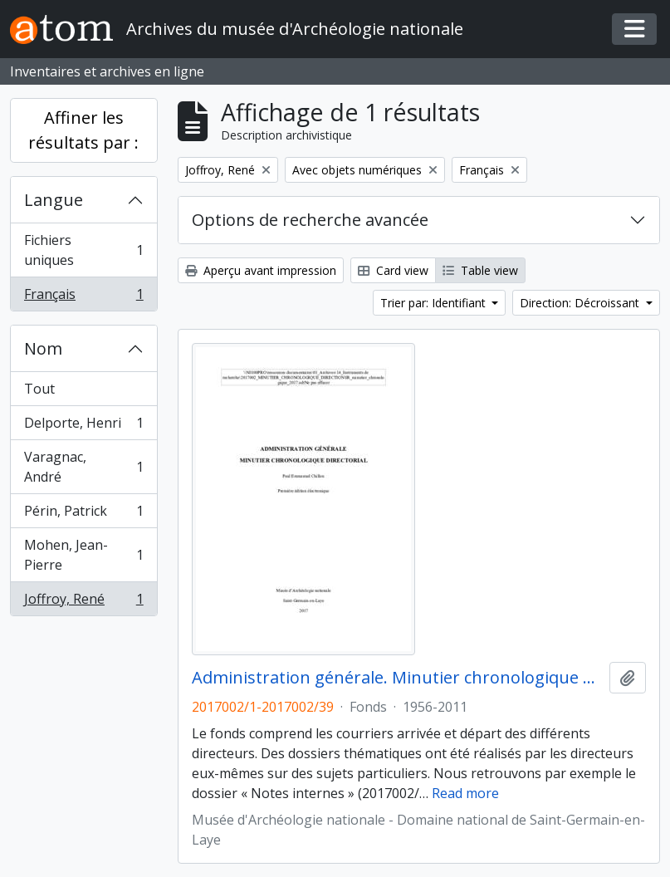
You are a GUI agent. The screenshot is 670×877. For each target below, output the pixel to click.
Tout (39, 389)
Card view (393, 270)
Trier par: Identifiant (434, 303)
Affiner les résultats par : (83, 130)
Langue (53, 200)
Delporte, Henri (83, 426)
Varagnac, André (83, 467)
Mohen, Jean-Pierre (83, 555)
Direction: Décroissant (581, 303)
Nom (43, 348)
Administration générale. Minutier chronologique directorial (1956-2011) (397, 678)
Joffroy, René (83, 602)
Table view (480, 270)
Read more (465, 793)
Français (83, 297)
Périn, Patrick (83, 514)
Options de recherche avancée (310, 219)
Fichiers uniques (83, 250)
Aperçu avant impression (260, 270)
